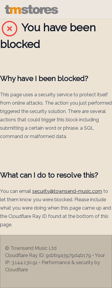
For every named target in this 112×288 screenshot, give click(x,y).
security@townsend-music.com (67, 191)
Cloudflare (16, 269)
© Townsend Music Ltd (30, 248)
